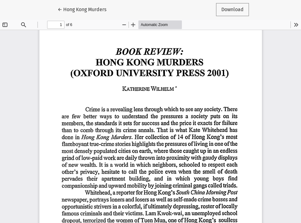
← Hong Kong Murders (85, 9)
